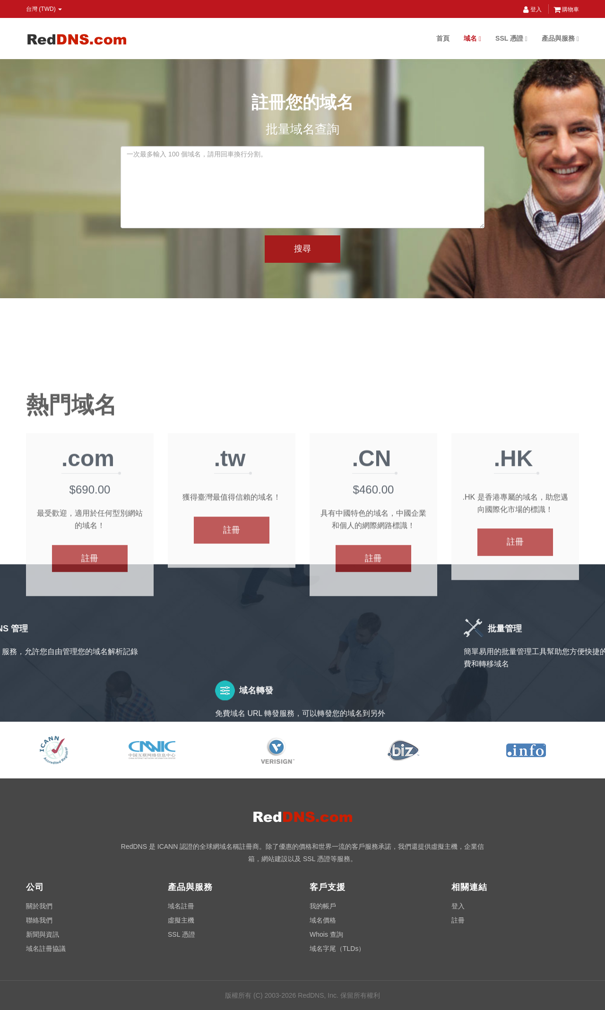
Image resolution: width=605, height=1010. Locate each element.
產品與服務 (560, 39)
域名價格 (323, 920)
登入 (532, 9)
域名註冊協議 (46, 948)
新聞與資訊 (42, 934)
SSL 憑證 (511, 39)
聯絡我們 (39, 920)
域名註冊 (181, 906)
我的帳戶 (323, 906)
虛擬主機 (181, 920)
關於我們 (39, 906)
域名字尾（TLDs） (337, 948)
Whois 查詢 (326, 934)
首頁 (442, 38)
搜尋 (302, 248)
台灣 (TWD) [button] (44, 9)
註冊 (89, 642)
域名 (472, 39)
